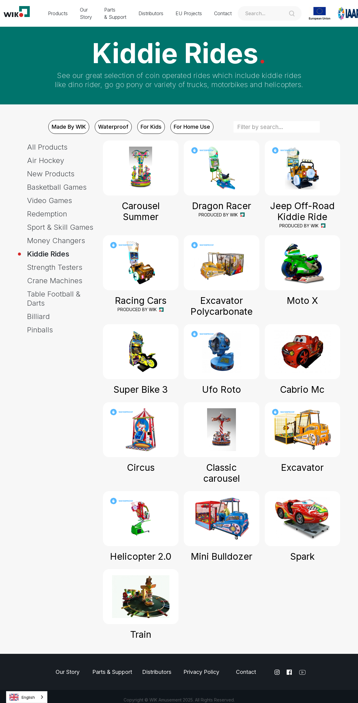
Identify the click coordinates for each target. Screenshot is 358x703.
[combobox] (26, 697)
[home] (21, 13)
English (22, 697)
